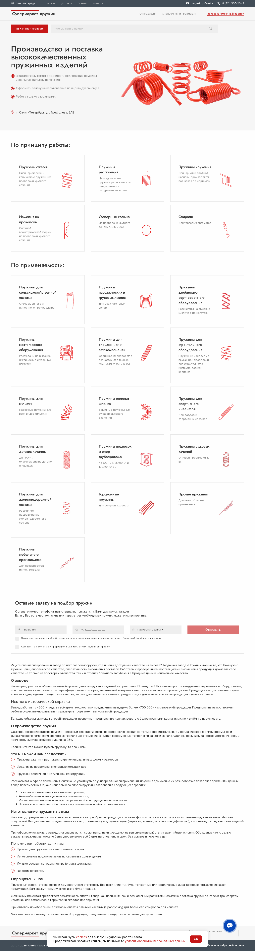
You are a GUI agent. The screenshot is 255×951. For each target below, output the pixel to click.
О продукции (147, 13)
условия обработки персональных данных (155, 941)
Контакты (98, 3)
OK (196, 939)
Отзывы (82, 3)
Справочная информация (179, 13)
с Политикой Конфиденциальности (141, 638)
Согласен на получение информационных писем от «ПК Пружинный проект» (65, 646)
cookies (81, 937)
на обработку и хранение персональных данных (74, 638)
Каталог (51, 3)
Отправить (213, 630)
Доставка (66, 3)
